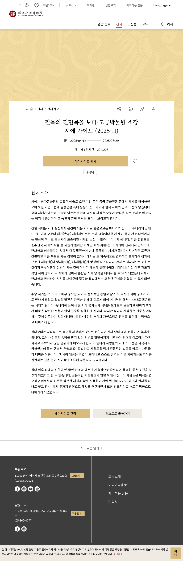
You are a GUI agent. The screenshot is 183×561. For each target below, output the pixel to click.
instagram (24, 489)
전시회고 (53, 109)
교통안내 (76, 475)
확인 (175, 553)
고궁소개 (114, 476)
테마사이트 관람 (85, 161)
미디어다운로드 (119, 484)
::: (20, 5)
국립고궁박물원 (26, 14)
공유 (119, 109)
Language (160, 5)
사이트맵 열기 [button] (90, 448)
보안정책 (117, 554)
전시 (40, 109)
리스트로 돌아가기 (117, 413)
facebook (17, 489)
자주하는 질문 (118, 493)
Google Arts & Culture (37, 489)
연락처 (113, 501)
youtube (30, 489)
